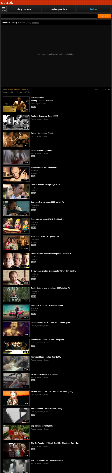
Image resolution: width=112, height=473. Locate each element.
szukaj (105, 16)
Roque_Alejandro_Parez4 (18, 89)
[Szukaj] (49, 16)
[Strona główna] (7, 3)
